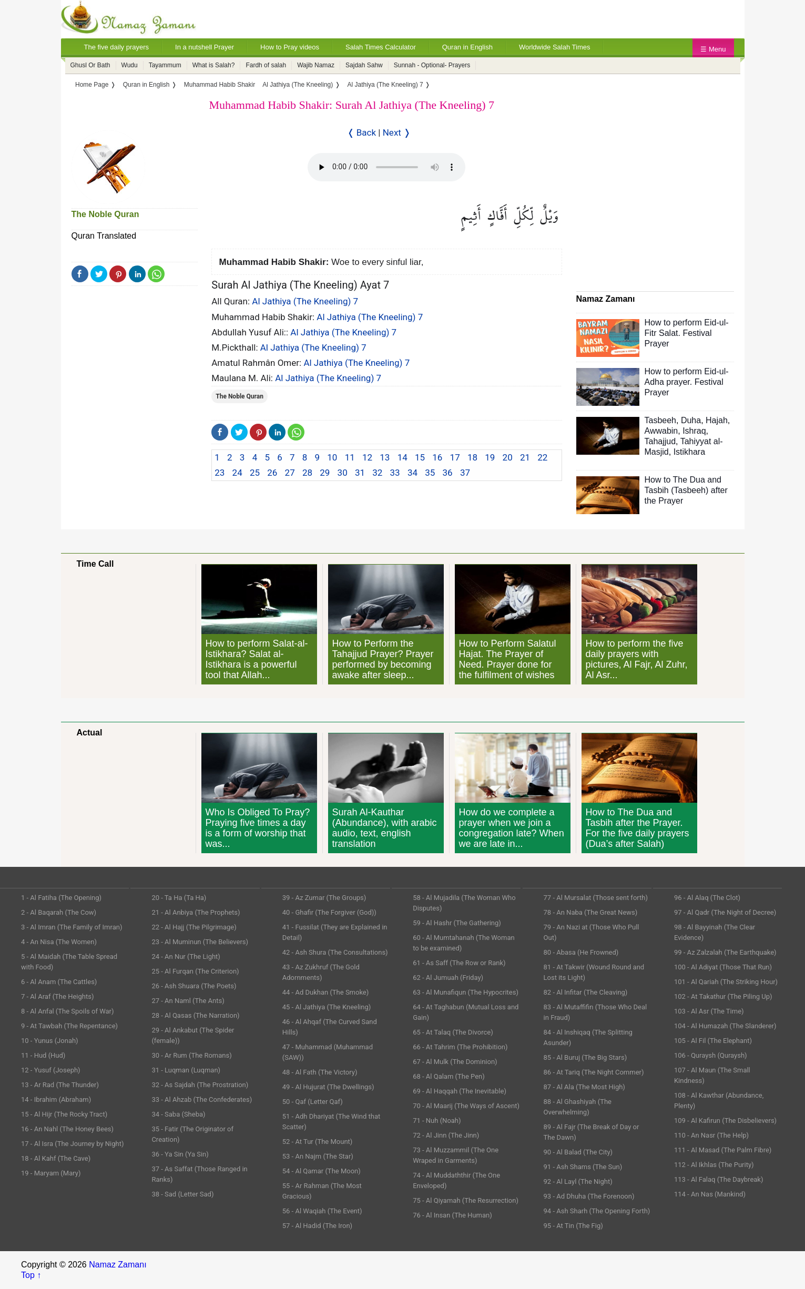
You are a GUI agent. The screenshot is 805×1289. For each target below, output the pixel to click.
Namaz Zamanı (117, 1264)
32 (377, 472)
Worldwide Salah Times (554, 47)
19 (490, 457)
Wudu (129, 65)
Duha (691, 420)
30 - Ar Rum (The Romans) (191, 1055)
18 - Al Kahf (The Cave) (55, 1158)
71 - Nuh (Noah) (437, 1120)
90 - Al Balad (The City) (578, 1152)
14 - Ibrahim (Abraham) (56, 1099)
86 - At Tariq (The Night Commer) (594, 1072)
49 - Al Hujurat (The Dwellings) (328, 1087)
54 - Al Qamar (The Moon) (321, 1171)
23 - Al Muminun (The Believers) (199, 942)
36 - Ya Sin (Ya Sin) (179, 1154)
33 (395, 472)
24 (237, 472)
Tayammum (165, 65)
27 (290, 472)
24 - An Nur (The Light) (185, 956)
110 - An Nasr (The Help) (711, 1135)
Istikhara (689, 451)
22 (542, 457)
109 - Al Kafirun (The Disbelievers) (725, 1120)
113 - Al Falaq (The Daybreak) (718, 1179)
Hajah (717, 420)
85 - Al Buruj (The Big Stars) (585, 1057)
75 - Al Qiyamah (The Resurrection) (465, 1200)
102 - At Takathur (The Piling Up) (723, 996)
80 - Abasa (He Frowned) (581, 952)
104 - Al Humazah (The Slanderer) (725, 1026)
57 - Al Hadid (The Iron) (317, 1226)
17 (455, 457)
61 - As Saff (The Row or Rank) (459, 963)
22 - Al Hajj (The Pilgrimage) (193, 927)
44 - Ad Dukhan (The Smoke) (325, 992)
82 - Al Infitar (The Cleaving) (586, 992)
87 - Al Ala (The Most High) (584, 1087)
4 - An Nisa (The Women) (59, 942)
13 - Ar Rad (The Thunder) (60, 1085)
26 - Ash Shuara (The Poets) (193, 986)
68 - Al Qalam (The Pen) (449, 1076)
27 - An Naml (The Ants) (187, 1001)
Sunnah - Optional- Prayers (432, 65)
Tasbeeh (661, 420)
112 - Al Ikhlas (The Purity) (714, 1165)
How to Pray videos (289, 47)
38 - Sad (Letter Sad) (182, 1194)
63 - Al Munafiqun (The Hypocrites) (465, 992)
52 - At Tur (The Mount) (317, 1141)
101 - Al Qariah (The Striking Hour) (726, 982)
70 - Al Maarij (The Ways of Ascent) (466, 1106)
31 (360, 472)
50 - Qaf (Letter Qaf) (312, 1102)
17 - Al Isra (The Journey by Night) (72, 1144)
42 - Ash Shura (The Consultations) (335, 952)
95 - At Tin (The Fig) (573, 1226)
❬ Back (361, 132)
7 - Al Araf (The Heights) (57, 996)
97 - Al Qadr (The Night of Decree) (725, 912)
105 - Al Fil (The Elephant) (713, 1041)
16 (437, 457)
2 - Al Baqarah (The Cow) (58, 912)
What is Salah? (213, 65)
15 (420, 457)
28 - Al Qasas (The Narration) (195, 1015)
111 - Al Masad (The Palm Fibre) (722, 1150)
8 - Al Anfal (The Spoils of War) (67, 1011)
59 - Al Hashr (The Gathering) (457, 923)
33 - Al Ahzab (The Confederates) (201, 1099)
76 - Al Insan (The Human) (452, 1215)
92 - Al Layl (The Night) (578, 1181)
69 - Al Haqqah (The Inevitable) (459, 1091)
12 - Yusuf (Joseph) (50, 1070)
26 (272, 472)
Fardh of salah (266, 65)
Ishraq (694, 430)
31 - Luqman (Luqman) (185, 1070)
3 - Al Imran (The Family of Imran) (71, 927)
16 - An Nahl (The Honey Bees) (67, 1129)
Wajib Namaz (315, 65)
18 (472, 457)
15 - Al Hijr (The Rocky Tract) (64, 1114)
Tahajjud (660, 441)
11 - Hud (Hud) (43, 1055)
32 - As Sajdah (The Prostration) (199, 1085)
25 (255, 472)
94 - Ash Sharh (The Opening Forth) (597, 1211)
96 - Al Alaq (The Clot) (707, 898)
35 (430, 472)
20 (508, 457)
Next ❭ (397, 132)
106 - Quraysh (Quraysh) (710, 1055)
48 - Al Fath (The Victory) (320, 1072)
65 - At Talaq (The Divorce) (453, 1032)
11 (350, 457)
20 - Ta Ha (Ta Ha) (178, 898)
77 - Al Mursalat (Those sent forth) (596, 898)
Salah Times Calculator (380, 47)
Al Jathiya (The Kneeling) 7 (305, 301)
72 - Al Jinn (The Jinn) (446, 1135)
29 (325, 472)
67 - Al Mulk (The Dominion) (455, 1062)
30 (343, 472)
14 (402, 457)
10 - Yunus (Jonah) (49, 1041)
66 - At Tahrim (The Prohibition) (460, 1047)
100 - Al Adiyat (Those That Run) (723, 967)
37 (465, 472)
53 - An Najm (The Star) (317, 1156)
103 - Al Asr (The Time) (709, 1011)
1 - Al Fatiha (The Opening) (61, 898)
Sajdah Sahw (364, 65)
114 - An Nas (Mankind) (710, 1194)
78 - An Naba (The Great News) (591, 912)
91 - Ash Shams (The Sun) (583, 1167)
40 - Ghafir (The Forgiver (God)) (329, 912)
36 (448, 472)
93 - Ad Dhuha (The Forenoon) (589, 1196)
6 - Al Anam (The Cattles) (59, 982)
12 (367, 457)
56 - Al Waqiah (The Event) (322, 1211)
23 (220, 472)
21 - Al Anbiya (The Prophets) (195, 912)
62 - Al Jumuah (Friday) (448, 977)
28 (307, 472)
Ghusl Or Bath (90, 65)
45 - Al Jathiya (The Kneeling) (326, 1007)
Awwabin (661, 430)
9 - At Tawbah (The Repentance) (69, 1026)
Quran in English (467, 47)
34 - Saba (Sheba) (178, 1114)
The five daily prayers (116, 47)
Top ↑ (31, 1275)
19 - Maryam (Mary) (50, 1173)
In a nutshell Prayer (204, 47)
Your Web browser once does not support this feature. (386, 167)
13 (385, 457)
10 (332, 457)
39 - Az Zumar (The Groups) (324, 898)
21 (525, 457)
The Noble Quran (105, 214)
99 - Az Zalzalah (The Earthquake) (725, 952)
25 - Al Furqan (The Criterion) (195, 971)
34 (412, 472)
